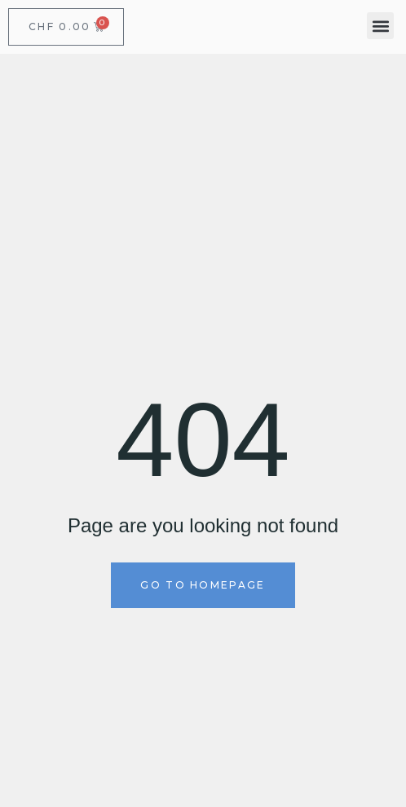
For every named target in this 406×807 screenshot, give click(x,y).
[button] (380, 25)
